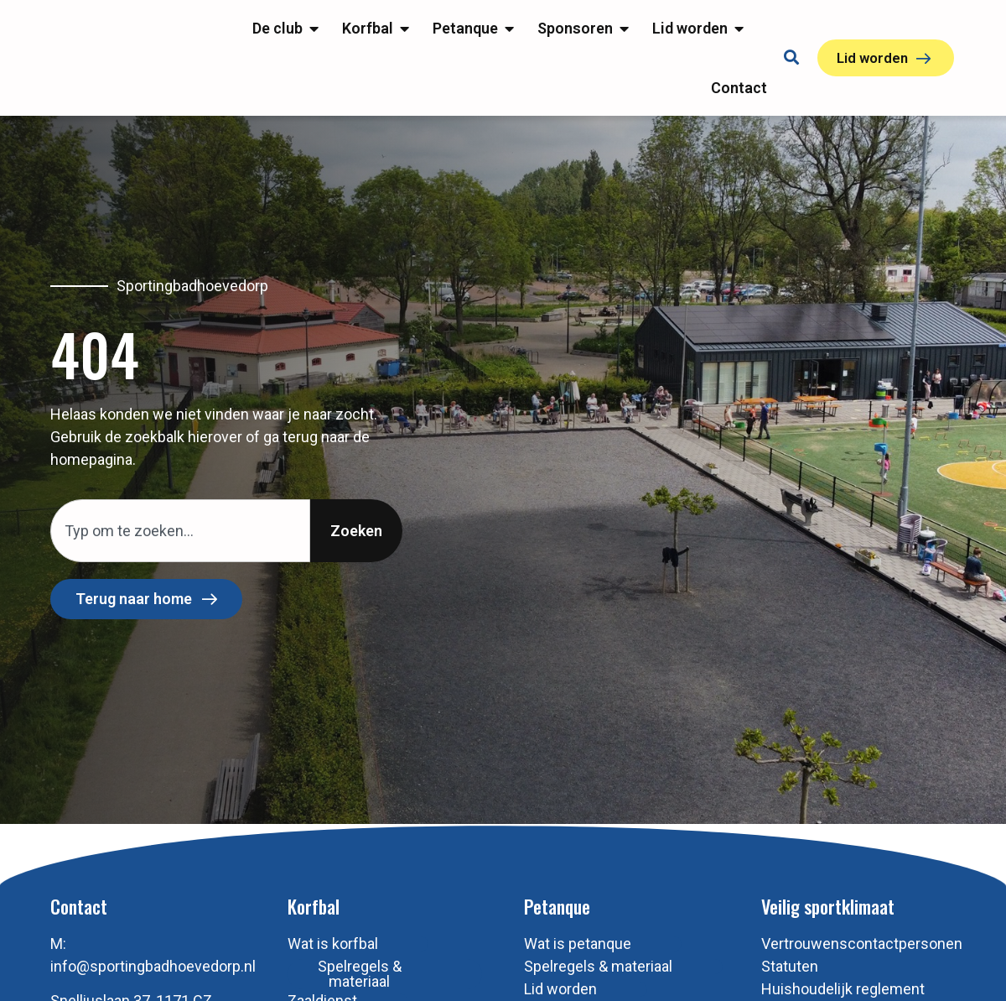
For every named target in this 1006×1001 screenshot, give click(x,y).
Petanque (557, 978)
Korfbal (314, 978)
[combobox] (180, 602)
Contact (78, 978)
